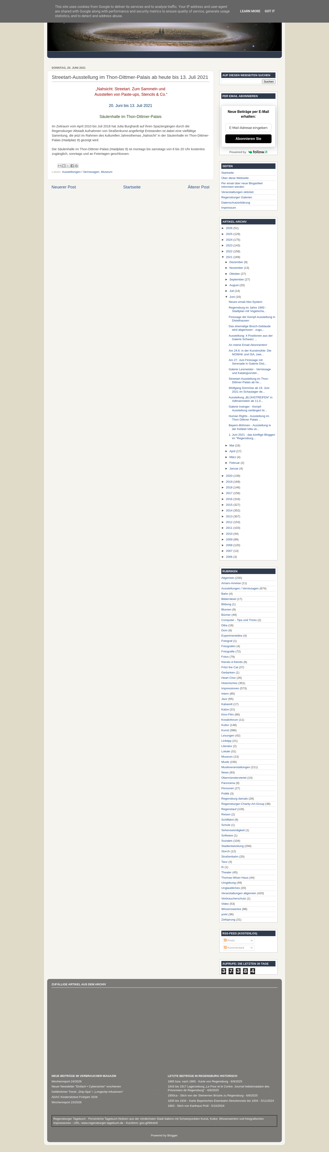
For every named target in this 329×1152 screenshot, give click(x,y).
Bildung (226, 604)
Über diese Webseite (235, 178)
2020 (229, 475)
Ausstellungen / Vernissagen (80, 171)
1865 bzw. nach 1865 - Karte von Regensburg (198, 1081)
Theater (226, 872)
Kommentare (234, 947)
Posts (229, 940)
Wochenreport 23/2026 (67, 1102)
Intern (225, 693)
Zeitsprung (228, 919)
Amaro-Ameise (231, 583)
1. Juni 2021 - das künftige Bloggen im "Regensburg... (252, 436)
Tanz (224, 861)
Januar (234, 468)
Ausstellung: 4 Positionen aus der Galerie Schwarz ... (251, 337)
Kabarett (226, 704)
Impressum (228, 207)
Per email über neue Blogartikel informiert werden (242, 185)
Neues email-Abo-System (245, 301)
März (233, 457)
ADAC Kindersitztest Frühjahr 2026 (75, 1097)
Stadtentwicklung (232, 846)
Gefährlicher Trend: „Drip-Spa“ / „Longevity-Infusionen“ (87, 1091)
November (236, 267)
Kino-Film (227, 714)
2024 (229, 239)
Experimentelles (231, 635)
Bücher (226, 614)
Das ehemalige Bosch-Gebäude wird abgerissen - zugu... (250, 328)
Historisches (229, 683)
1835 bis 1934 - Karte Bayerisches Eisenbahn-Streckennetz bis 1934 (213, 1100)
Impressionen (230, 688)
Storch (225, 851)
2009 (229, 539)
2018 (229, 487)
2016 (229, 499)
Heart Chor (228, 677)
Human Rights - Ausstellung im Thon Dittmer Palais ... (249, 417)
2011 (229, 527)
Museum (106, 171)
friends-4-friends (232, 662)
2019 (229, 481)
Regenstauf (228, 809)
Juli (232, 291)
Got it (270, 11)
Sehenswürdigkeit (233, 830)
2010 (229, 533)
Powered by (248, 152)
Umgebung (228, 882)
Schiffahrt (227, 819)
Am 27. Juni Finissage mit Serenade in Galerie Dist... (248, 361)
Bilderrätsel (228, 599)
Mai (232, 445)
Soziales (226, 840)
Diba (224, 625)
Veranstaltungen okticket (237, 192)
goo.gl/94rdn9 (148, 1123)
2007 (229, 551)
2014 (229, 510)
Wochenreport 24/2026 (67, 1081)
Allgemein (227, 578)
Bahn (224, 593)
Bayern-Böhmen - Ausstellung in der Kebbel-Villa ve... (250, 427)
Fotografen (228, 646)
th (222, 867)
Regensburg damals (234, 798)
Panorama (228, 783)
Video (225, 903)
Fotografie (228, 651)
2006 (229, 556)
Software (227, 835)
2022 (229, 251)
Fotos (225, 656)
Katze (225, 709)
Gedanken (228, 672)
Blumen (226, 609)
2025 (229, 234)
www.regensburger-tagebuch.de (102, 1123)
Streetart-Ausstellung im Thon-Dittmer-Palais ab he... (249, 380)
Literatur (226, 746)
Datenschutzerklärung (235, 202)
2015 (229, 504)
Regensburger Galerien (236, 197)
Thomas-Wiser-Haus (235, 877)
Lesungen (227, 735)
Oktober (235, 273)
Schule (225, 825)
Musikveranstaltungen (235, 767)
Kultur (225, 725)
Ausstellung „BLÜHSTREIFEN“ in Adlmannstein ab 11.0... (251, 399)
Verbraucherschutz (233, 898)
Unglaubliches (230, 888)
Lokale (225, 751)
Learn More (250, 11)
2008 (229, 545)
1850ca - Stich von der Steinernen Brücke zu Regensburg (205, 1095)
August (234, 285)
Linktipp (226, 740)
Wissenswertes (231, 909)
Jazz (224, 699)
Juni (232, 296)
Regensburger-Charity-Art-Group (243, 803)
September (237, 279)
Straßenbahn (229, 856)
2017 (229, 493)
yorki (224, 914)
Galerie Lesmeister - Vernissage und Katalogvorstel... (250, 371)
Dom (224, 630)
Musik (225, 762)
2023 (229, 245)
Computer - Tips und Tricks (239, 620)
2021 (229, 257)
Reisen (226, 814)
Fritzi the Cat (229, 667)
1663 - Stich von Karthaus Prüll (188, 1105)
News (225, 772)
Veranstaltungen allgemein (238, 893)
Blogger (172, 1135)
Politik (225, 793)
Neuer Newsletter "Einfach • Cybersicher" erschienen (86, 1086)
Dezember (236, 262)
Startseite (132, 187)
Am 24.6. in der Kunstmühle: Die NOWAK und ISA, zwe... (250, 352)
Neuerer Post (64, 187)
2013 (229, 516)
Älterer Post (198, 187)
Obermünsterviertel (234, 777)
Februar (235, 462)
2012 (229, 522)
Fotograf (226, 641)
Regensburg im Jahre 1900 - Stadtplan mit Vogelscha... (247, 309)
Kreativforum (229, 719)
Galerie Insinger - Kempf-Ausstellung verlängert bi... (248, 408)
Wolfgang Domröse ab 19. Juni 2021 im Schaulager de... (249, 389)
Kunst (225, 730)
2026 (229, 228)
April (232, 451)
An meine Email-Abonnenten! (248, 345)
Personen (227, 788)
